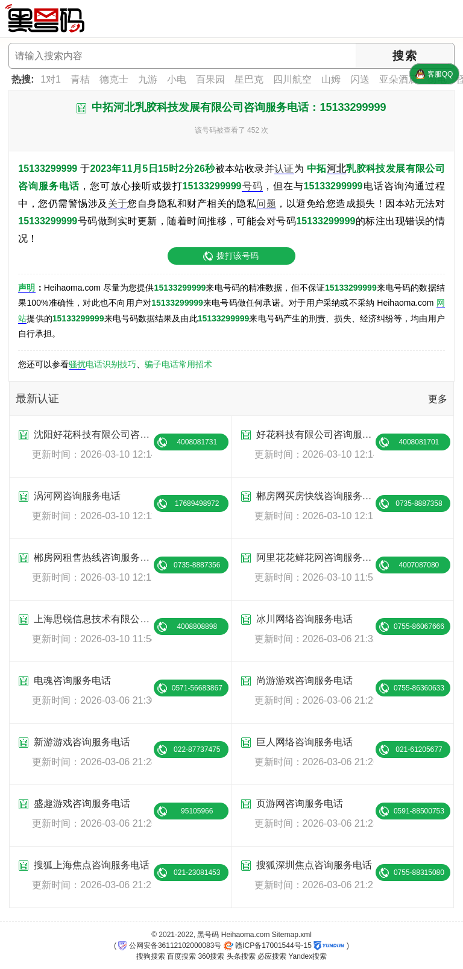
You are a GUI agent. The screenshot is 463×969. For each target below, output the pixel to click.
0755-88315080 (419, 872)
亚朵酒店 (398, 79)
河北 (337, 168)
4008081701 (419, 442)
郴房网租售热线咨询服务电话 (92, 557)
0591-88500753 (419, 811)
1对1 (50, 79)
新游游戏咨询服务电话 (82, 742)
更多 (437, 399)
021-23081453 (197, 872)
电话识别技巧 (111, 364)
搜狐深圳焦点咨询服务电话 (314, 865)
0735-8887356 (197, 565)
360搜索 (211, 956)
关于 (118, 203)
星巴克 (249, 79)
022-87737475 (197, 749)
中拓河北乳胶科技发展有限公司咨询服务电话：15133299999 (239, 107)
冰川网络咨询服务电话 (304, 619)
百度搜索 (181, 956)
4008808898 (197, 626)
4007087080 (419, 565)
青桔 (80, 79)
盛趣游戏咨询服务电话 (82, 803)
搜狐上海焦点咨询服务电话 (92, 865)
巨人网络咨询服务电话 (304, 742)
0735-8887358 (418, 503)
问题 (266, 203)
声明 (26, 287)
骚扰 (77, 364)
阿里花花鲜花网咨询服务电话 (315, 557)
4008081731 (197, 442)
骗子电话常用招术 (178, 364)
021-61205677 (418, 749)
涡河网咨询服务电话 (77, 496)
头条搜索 (241, 956)
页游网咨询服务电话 (299, 803)
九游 (147, 79)
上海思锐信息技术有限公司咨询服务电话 (92, 619)
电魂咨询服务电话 (72, 680)
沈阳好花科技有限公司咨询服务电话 (92, 434)
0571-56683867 (197, 688)
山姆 (331, 79)
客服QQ (434, 74)
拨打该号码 (237, 255)
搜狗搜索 (150, 956)
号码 (252, 186)
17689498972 (197, 503)
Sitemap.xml (292, 934)
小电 (176, 79)
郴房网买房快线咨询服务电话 (315, 496)
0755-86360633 (419, 688)
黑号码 (208, 934)
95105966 (197, 811)
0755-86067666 (419, 626)
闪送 (360, 79)
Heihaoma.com (245, 934)
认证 (284, 168)
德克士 (113, 79)
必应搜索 (271, 956)
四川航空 (292, 79)
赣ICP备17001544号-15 (268, 945)
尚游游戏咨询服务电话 (304, 680)
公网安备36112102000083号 (169, 945)
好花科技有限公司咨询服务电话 (315, 434)
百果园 (210, 79)
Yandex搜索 (307, 956)
